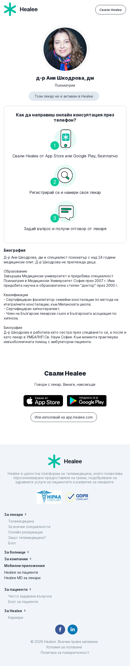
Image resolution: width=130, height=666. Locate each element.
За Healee (13, 611)
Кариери (15, 617)
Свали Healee (110, 10)
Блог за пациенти (23, 601)
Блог (12, 543)
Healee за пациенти (21, 572)
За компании (16, 559)
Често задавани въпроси (30, 596)
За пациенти (16, 589)
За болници (14, 552)
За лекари (13, 514)
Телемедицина (21, 521)
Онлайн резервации (25, 532)
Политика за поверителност (65, 652)
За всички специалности (29, 527)
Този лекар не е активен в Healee (64, 96)
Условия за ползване (65, 647)
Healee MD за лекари (22, 578)
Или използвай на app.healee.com (64, 417)
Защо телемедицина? (27, 537)
